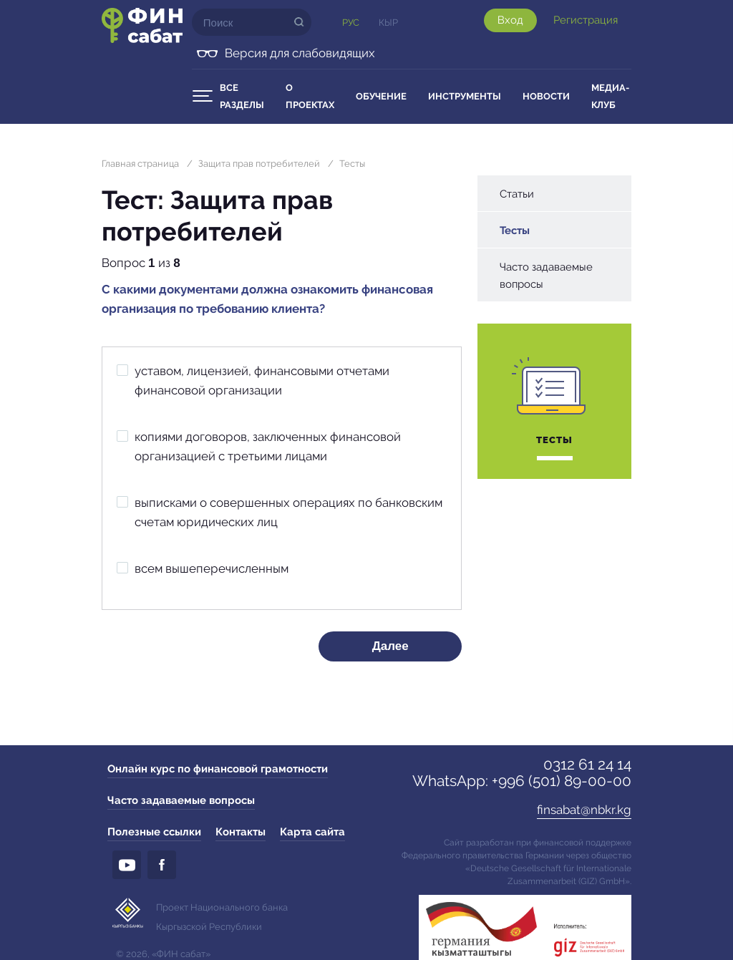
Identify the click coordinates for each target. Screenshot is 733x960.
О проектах (310, 96)
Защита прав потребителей (259, 163)
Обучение (381, 96)
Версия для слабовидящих (300, 53)
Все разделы (242, 96)
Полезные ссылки (154, 831)
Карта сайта (312, 831)
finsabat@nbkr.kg (584, 810)
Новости (546, 96)
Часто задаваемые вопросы (546, 276)
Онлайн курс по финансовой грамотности (217, 768)
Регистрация (585, 20)
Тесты (352, 163)
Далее (390, 646)
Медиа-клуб (610, 96)
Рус (350, 22)
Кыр (388, 22)
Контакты (240, 831)
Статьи (517, 194)
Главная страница (140, 163)
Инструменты (464, 96)
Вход (510, 20)
